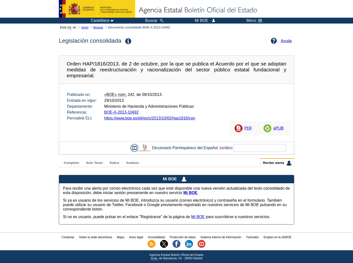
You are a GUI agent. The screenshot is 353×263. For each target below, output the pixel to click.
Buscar (98, 27)
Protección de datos (183, 237)
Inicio (84, 27)
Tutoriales (252, 237)
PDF (248, 128)
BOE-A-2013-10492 (121, 112)
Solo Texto (94, 163)
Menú (254, 21)
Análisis (132, 163)
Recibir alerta (277, 163)
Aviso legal (136, 237)
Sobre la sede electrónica (95, 237)
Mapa (120, 237)
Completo (71, 163)
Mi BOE (198, 217)
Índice (114, 163)
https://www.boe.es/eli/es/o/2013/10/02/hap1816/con (149, 118)
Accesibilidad (156, 237)
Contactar (68, 237)
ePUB (278, 128)
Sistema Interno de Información (221, 237)
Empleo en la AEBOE (277, 237)
